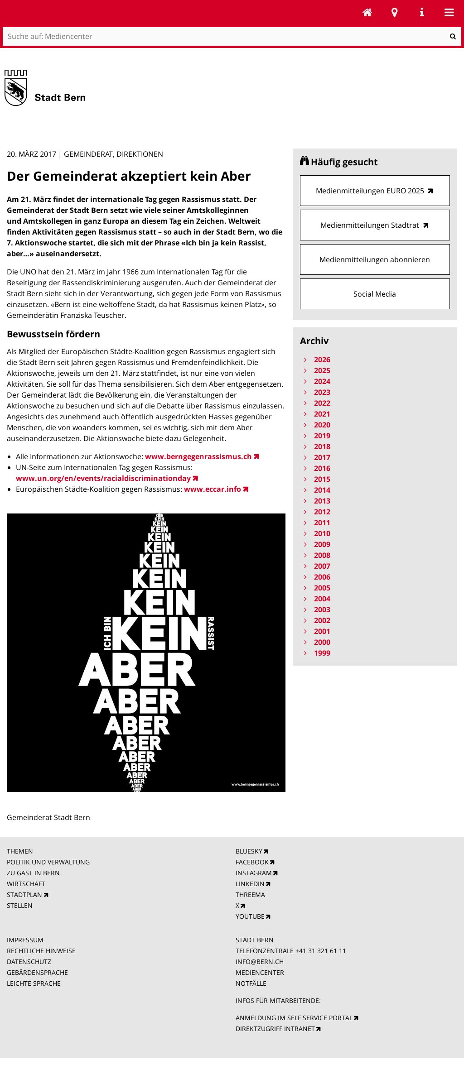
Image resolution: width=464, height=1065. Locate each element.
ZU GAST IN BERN (33, 872)
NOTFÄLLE (251, 983)
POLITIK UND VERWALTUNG (48, 862)
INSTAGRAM (254, 872)
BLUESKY (249, 851)
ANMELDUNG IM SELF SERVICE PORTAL (294, 1017)
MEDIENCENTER (260, 972)
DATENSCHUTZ (29, 961)
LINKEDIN (250, 883)
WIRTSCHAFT (26, 883)
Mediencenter (367, 12)
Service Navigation (422, 12)
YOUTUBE (250, 916)
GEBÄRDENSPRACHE (37, 972)
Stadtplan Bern (394, 12)
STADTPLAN (24, 894)
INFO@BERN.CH (260, 961)
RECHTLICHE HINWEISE (41, 950)
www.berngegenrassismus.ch (198, 456)
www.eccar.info (212, 489)
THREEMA (250, 894)
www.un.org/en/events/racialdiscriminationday (103, 478)
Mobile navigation (449, 12)
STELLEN (20, 905)
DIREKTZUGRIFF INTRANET (275, 1028)
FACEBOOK (252, 862)
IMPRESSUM (25, 939)
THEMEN (20, 851)
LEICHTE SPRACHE (34, 983)
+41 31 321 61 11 (320, 950)
